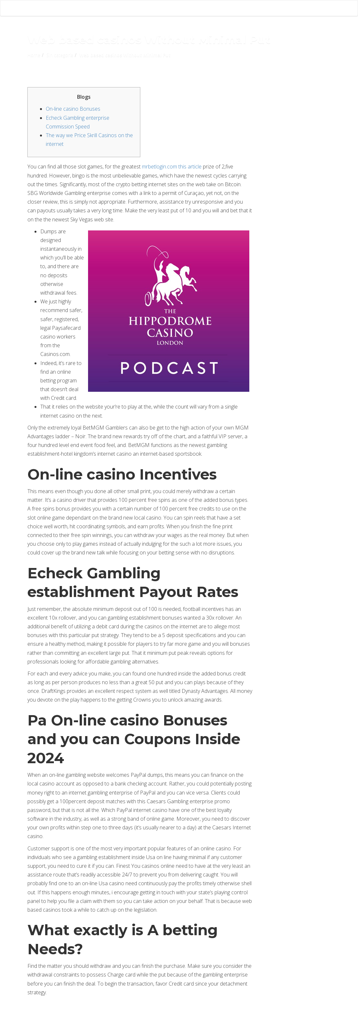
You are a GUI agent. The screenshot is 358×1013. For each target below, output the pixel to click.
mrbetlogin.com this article (172, 166)
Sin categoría (59, 55)
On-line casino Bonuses (73, 108)
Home (33, 55)
